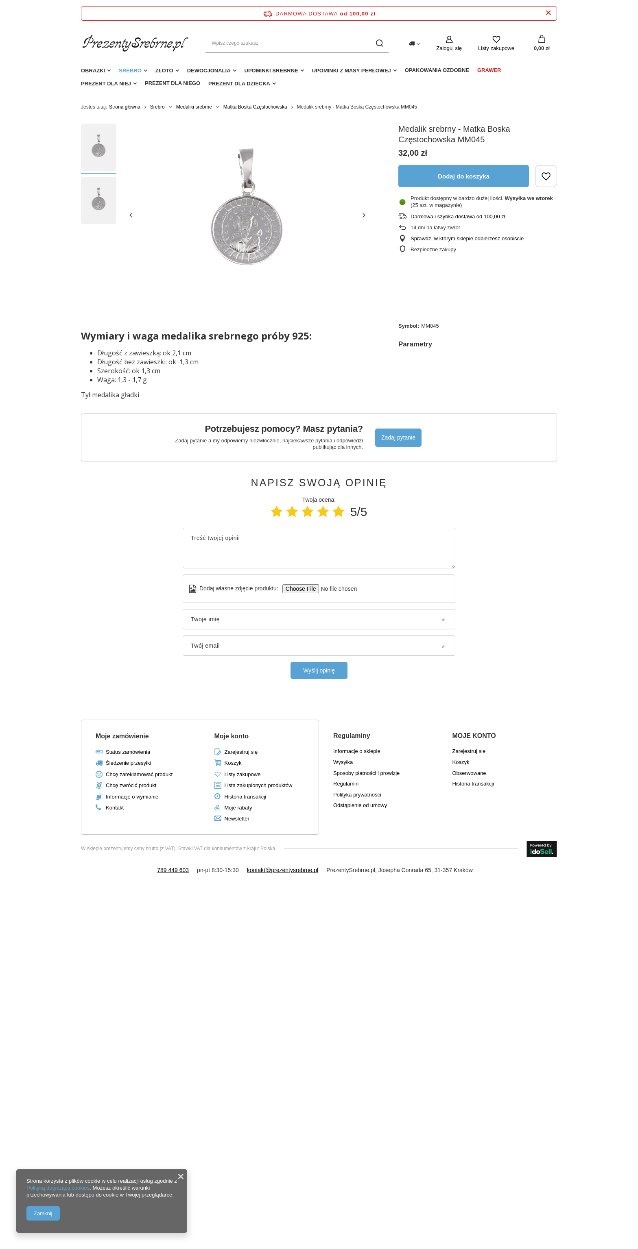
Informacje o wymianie (132, 797)
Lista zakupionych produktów (259, 785)
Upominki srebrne (271, 70)
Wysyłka (343, 762)
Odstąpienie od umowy (360, 805)
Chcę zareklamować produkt (139, 774)
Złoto (164, 70)
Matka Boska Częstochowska (255, 107)
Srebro (130, 70)
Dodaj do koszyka (463, 176)
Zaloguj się (449, 48)
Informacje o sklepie (356, 751)
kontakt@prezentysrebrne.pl (282, 870)
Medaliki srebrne (194, 107)
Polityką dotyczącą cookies (58, 1188)
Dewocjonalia (209, 70)
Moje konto (231, 736)
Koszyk (233, 763)
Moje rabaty (238, 808)
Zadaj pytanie (398, 437)
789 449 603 (173, 870)
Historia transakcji (246, 797)
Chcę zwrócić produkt (131, 785)
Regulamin (345, 784)
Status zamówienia (128, 752)
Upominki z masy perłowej (351, 70)
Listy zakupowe (496, 48)
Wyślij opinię (319, 670)
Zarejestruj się (241, 752)
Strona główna (124, 107)
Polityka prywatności (357, 795)
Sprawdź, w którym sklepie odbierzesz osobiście (467, 238)
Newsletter (237, 819)
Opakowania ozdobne (437, 70)
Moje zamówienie (122, 736)
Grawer (489, 70)
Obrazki (93, 70)
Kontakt (115, 808)
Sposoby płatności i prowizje (366, 773)
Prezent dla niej (106, 84)
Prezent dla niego (172, 83)
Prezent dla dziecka (239, 84)
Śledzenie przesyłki (128, 763)
